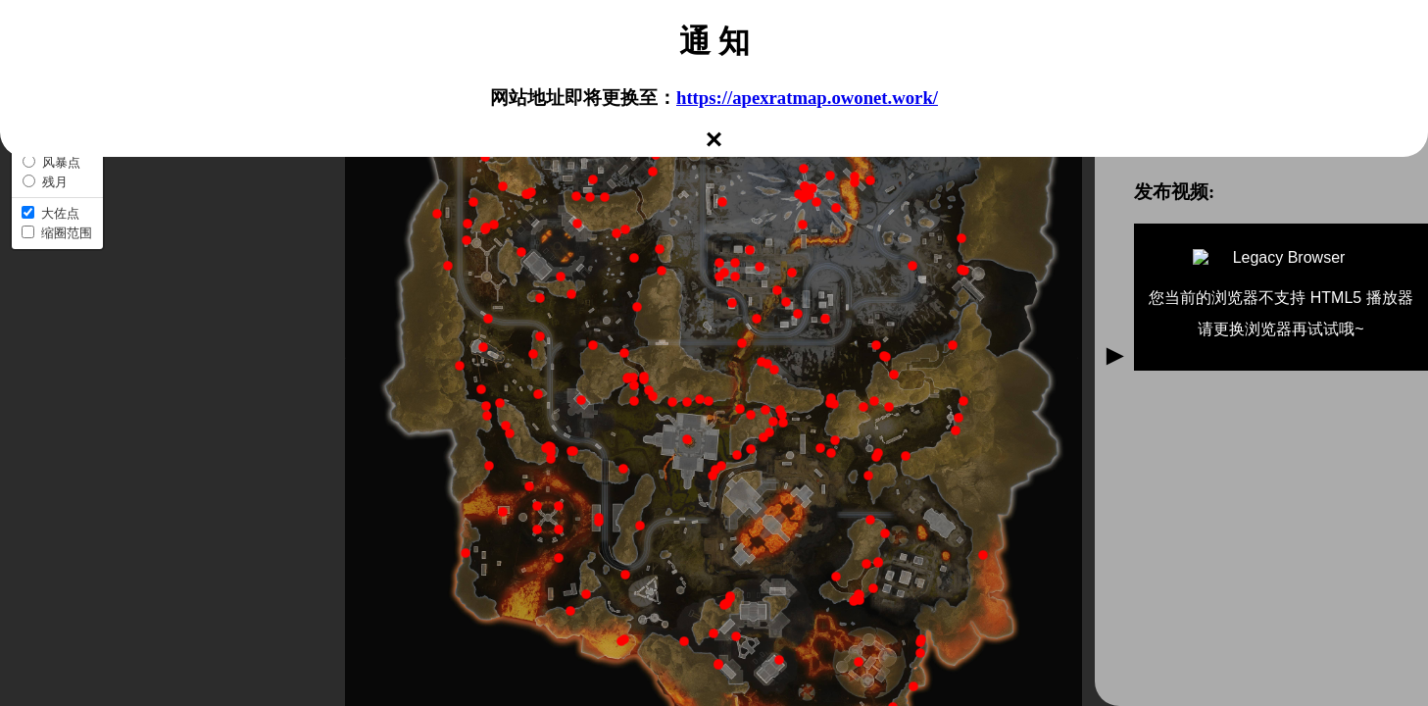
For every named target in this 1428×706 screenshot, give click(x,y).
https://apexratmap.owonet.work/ (807, 97)
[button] (633, 377)
